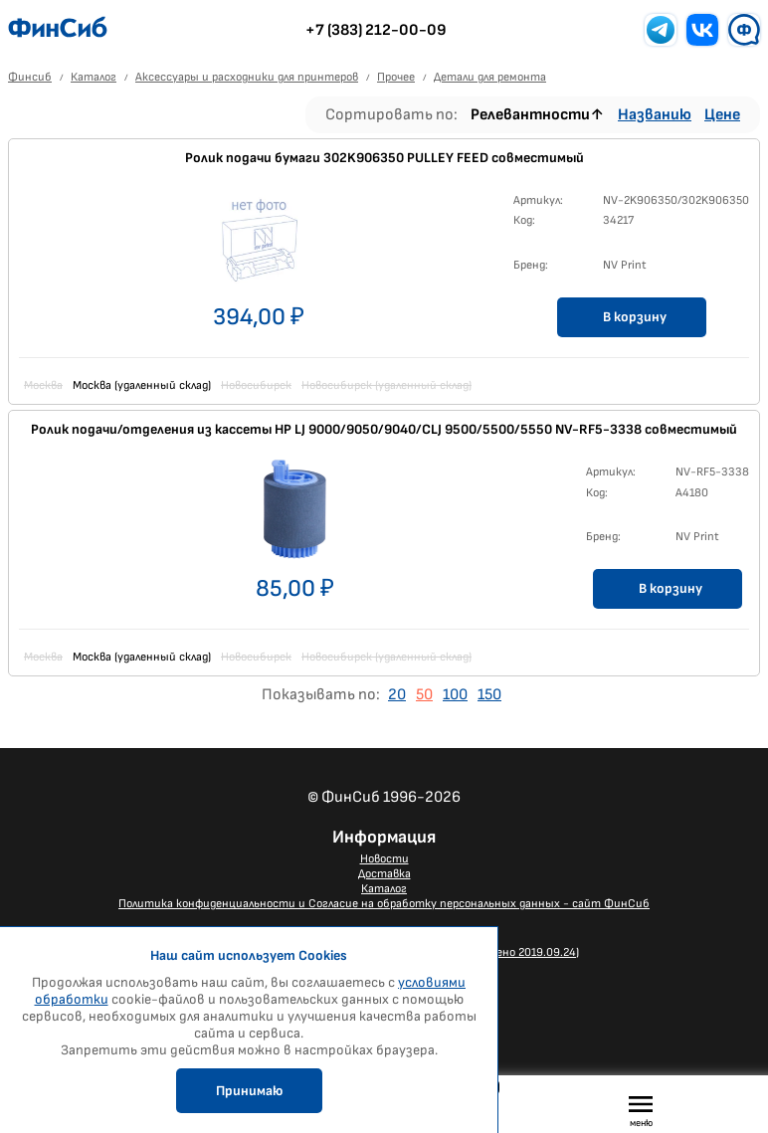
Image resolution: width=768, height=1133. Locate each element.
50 (424, 694)
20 (397, 694)
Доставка (384, 873)
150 (489, 694)
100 (455, 694)
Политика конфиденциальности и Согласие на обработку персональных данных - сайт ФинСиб (384, 903)
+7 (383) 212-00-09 (376, 30)
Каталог (384, 888)
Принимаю (249, 1090)
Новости (384, 858)
